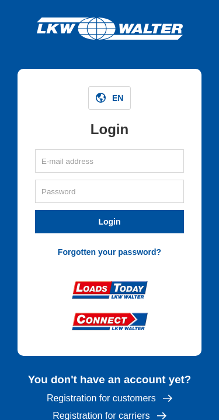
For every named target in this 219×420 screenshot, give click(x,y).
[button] (109, 98)
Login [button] (109, 221)
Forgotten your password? (109, 252)
